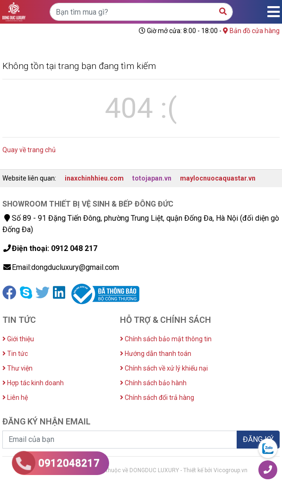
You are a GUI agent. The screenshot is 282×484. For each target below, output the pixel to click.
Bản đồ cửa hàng (251, 31)
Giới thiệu (18, 339)
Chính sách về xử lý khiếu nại (164, 368)
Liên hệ (15, 397)
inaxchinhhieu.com (94, 178)
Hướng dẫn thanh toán (155, 353)
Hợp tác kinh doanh (33, 383)
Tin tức (15, 353)
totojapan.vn (151, 178)
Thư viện (17, 368)
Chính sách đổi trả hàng (157, 397)
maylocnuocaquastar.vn (218, 178)
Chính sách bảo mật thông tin (166, 339)
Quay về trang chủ (29, 150)
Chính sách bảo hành (153, 383)
